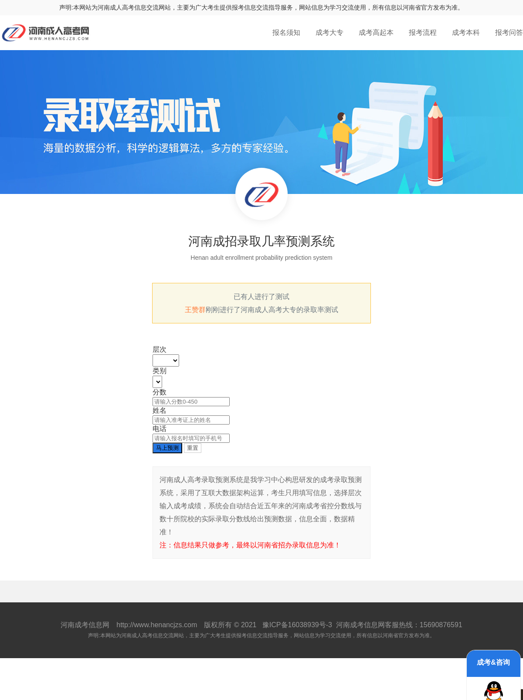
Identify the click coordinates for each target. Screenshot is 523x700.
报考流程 (423, 32)
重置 (192, 448)
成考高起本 (376, 32)
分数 (159, 392)
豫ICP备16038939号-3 (297, 625)
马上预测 (167, 448)
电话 (159, 428)
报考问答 (509, 32)
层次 (159, 349)
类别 (159, 370)
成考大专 (329, 32)
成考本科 (466, 32)
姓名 (159, 410)
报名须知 (286, 32)
